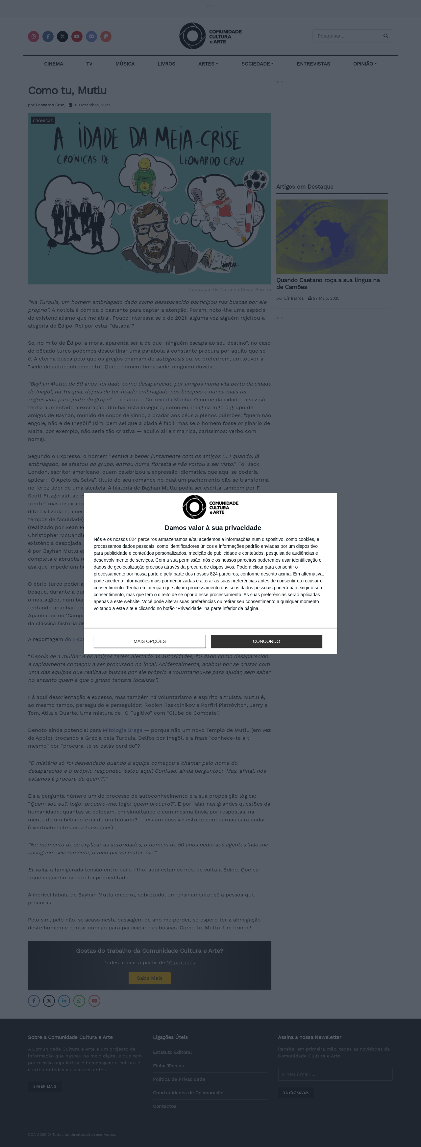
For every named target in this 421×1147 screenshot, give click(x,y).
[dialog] (210, 573)
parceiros (147, 539)
